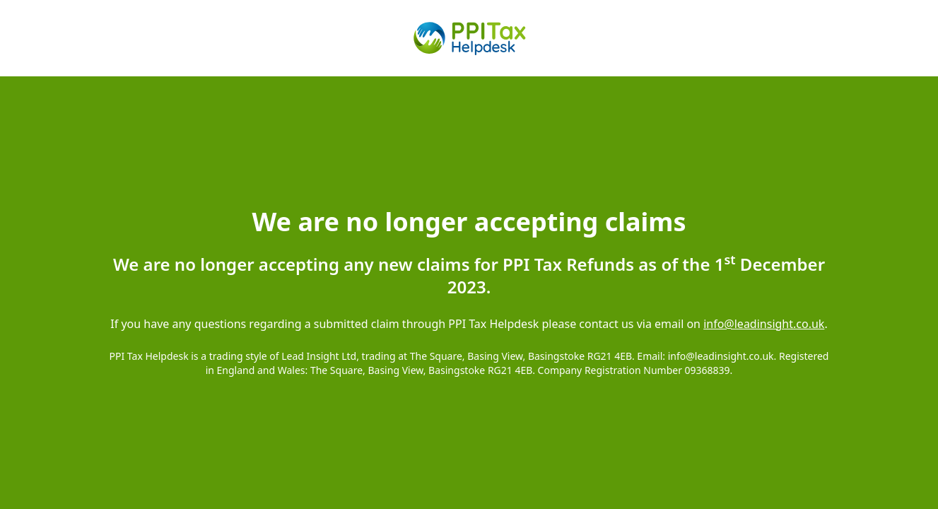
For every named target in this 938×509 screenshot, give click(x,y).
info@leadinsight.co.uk (763, 324)
